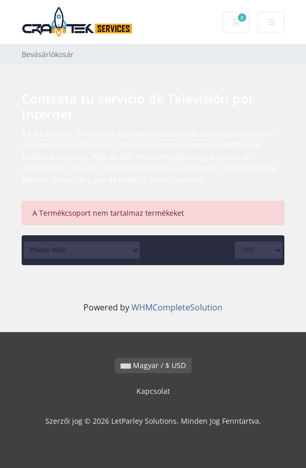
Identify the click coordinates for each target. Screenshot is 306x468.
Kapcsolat (153, 391)
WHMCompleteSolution (177, 307)
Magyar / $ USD (153, 365)
